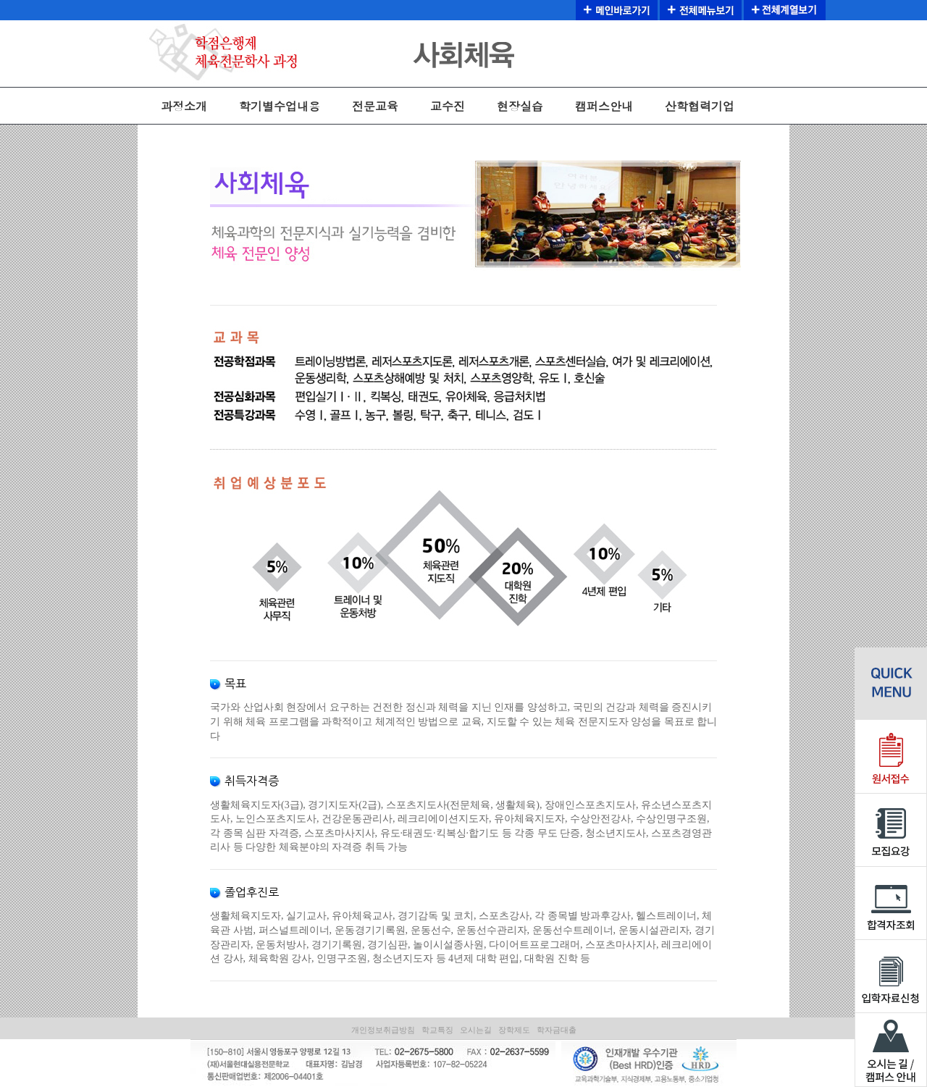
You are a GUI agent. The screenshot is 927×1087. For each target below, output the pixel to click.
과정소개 (184, 106)
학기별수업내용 (279, 106)
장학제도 (514, 1029)
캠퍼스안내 (604, 106)
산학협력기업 (699, 106)
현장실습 (520, 106)
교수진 (447, 106)
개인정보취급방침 (383, 1029)
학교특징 (437, 1029)
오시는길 (476, 1029)
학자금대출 (556, 1029)
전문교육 (375, 106)
